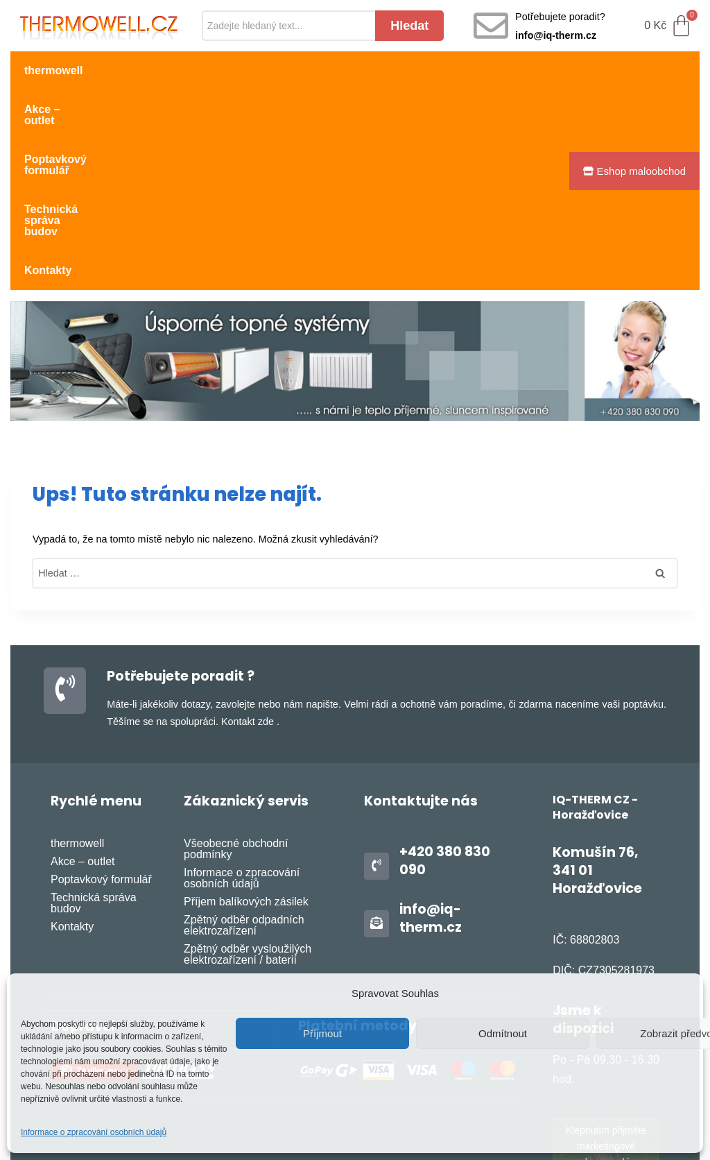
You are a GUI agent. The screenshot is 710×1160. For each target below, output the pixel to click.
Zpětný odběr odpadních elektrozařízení (244, 804)
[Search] (288, 26)
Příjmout (322, 1033)
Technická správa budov (409, 70)
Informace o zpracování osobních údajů (93, 1132)
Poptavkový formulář (262, 70)
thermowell (53, 70)
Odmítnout (502, 1033)
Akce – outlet (145, 70)
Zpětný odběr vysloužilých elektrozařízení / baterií (247, 833)
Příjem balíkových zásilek (246, 781)
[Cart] (668, 26)
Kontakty (47, 109)
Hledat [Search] (409, 26)
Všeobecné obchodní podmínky (236, 728)
